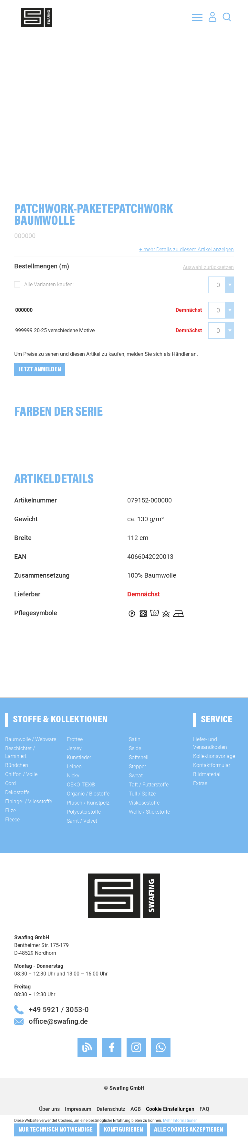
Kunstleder (79, 757)
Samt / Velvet (82, 821)
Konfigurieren (123, 1130)
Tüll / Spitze (142, 794)
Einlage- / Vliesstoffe (28, 801)
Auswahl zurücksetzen (208, 267)
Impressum (78, 1109)
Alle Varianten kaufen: (49, 284)
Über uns (49, 1109)
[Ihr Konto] (212, 17)
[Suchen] (227, 16)
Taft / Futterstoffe (149, 785)
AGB (135, 1109)
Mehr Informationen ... (182, 1120)
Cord (10, 783)
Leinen (74, 766)
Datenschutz (111, 1109)
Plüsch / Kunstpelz (88, 803)
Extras (200, 783)
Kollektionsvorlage (214, 756)
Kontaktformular (211, 765)
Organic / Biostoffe (88, 794)
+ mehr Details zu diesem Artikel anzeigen (186, 249)
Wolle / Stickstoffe (149, 812)
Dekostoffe (17, 792)
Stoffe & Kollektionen (60, 720)
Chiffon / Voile (21, 774)
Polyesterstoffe (84, 812)
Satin (134, 739)
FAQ (204, 1109)
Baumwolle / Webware (30, 739)
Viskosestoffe (144, 803)
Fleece (12, 820)
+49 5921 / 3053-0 (59, 1009)
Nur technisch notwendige (55, 1130)
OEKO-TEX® (81, 785)
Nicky (73, 775)
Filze (10, 810)
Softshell (139, 757)
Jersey (74, 748)
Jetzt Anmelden (39, 370)
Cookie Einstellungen (170, 1109)
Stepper (137, 766)
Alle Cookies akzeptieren (188, 1130)
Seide (135, 748)
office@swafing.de (58, 1021)
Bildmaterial (207, 774)
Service (216, 720)
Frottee (75, 739)
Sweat (136, 775)
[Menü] (197, 17)
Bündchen (16, 765)
